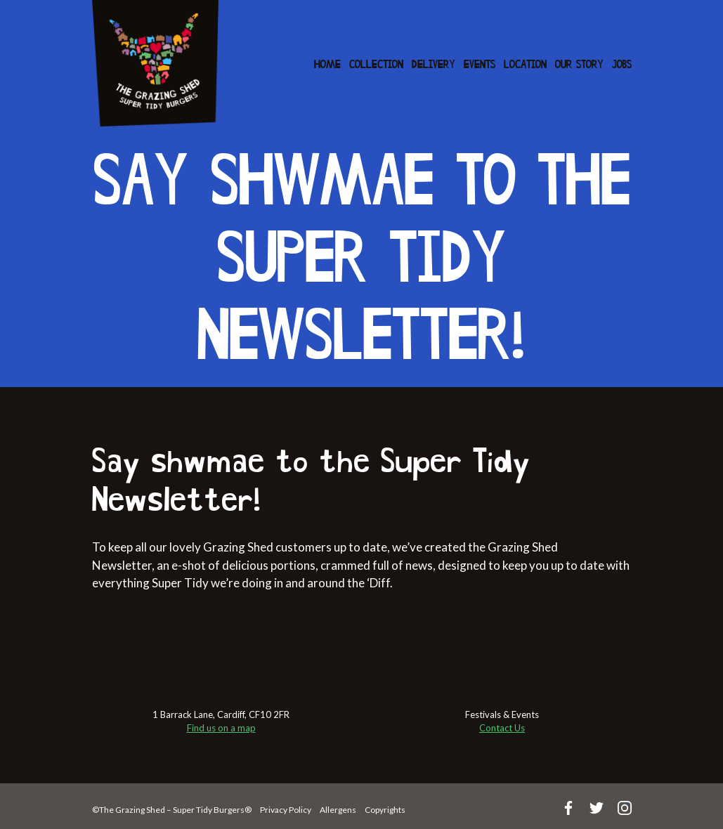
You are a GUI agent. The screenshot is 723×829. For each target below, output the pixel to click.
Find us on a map (221, 727)
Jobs (622, 65)
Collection (376, 65)
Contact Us (502, 727)
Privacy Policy (285, 809)
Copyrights (385, 809)
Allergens (338, 809)
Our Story (579, 65)
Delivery (433, 65)
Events (479, 65)
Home (327, 65)
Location (525, 65)
